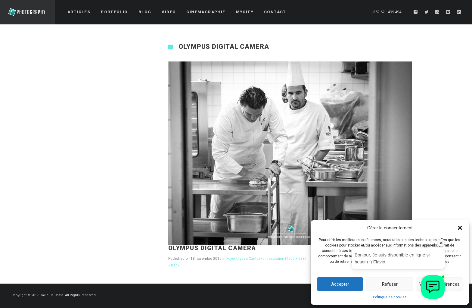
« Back (173, 265)
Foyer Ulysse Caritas (243, 258)
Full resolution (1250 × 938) (283, 258)
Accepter (340, 284)
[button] (460, 228)
